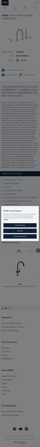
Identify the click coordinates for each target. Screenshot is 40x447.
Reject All (20, 230)
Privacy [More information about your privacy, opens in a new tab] (6, 219)
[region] (20, 223)
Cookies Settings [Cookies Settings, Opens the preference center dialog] (20, 225)
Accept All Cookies (20, 236)
